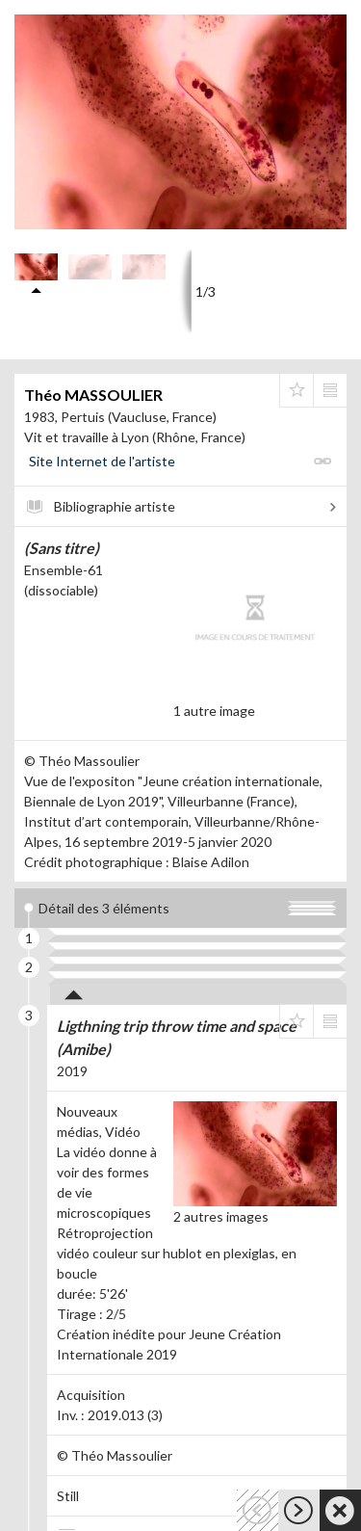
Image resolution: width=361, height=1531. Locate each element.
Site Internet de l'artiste (102, 461)
